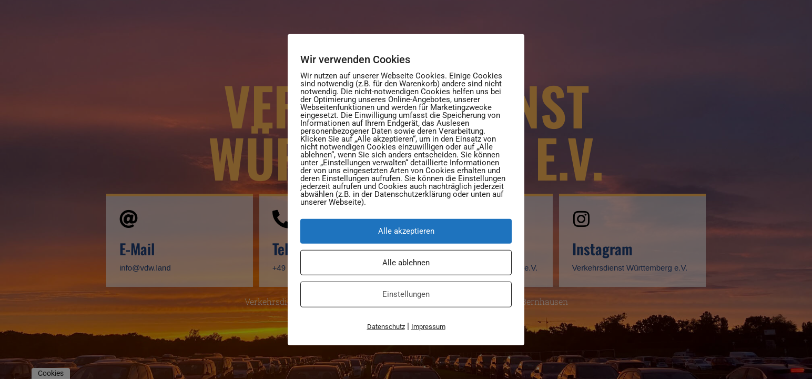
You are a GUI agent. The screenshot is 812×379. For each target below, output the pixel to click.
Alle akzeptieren (406, 231)
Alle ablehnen (406, 262)
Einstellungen (406, 294)
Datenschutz (386, 326)
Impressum (428, 326)
